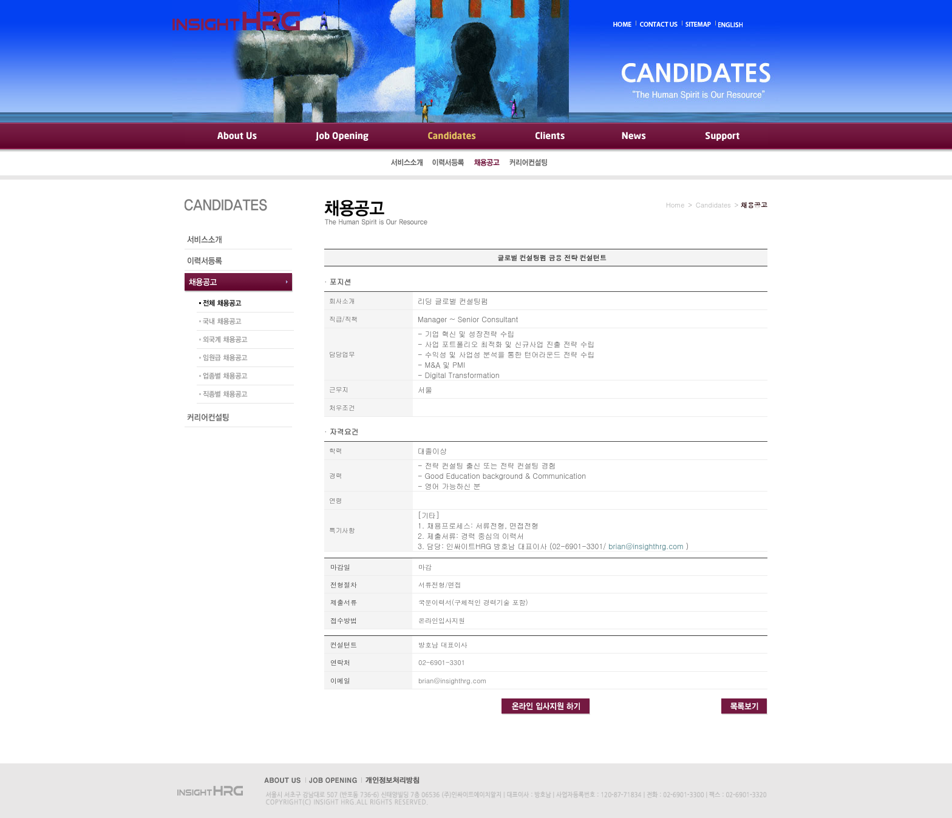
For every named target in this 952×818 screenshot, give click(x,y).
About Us (236, 136)
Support (721, 136)
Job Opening (343, 136)
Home (675, 204)
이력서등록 (448, 164)
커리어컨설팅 (529, 164)
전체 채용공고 (242, 305)
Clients (549, 136)
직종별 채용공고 (242, 396)
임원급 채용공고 (242, 359)
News (634, 136)
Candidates (452, 136)
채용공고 (487, 164)
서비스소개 (407, 164)
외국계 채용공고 (242, 341)
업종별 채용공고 (242, 377)
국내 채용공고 (242, 323)
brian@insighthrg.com (645, 546)
